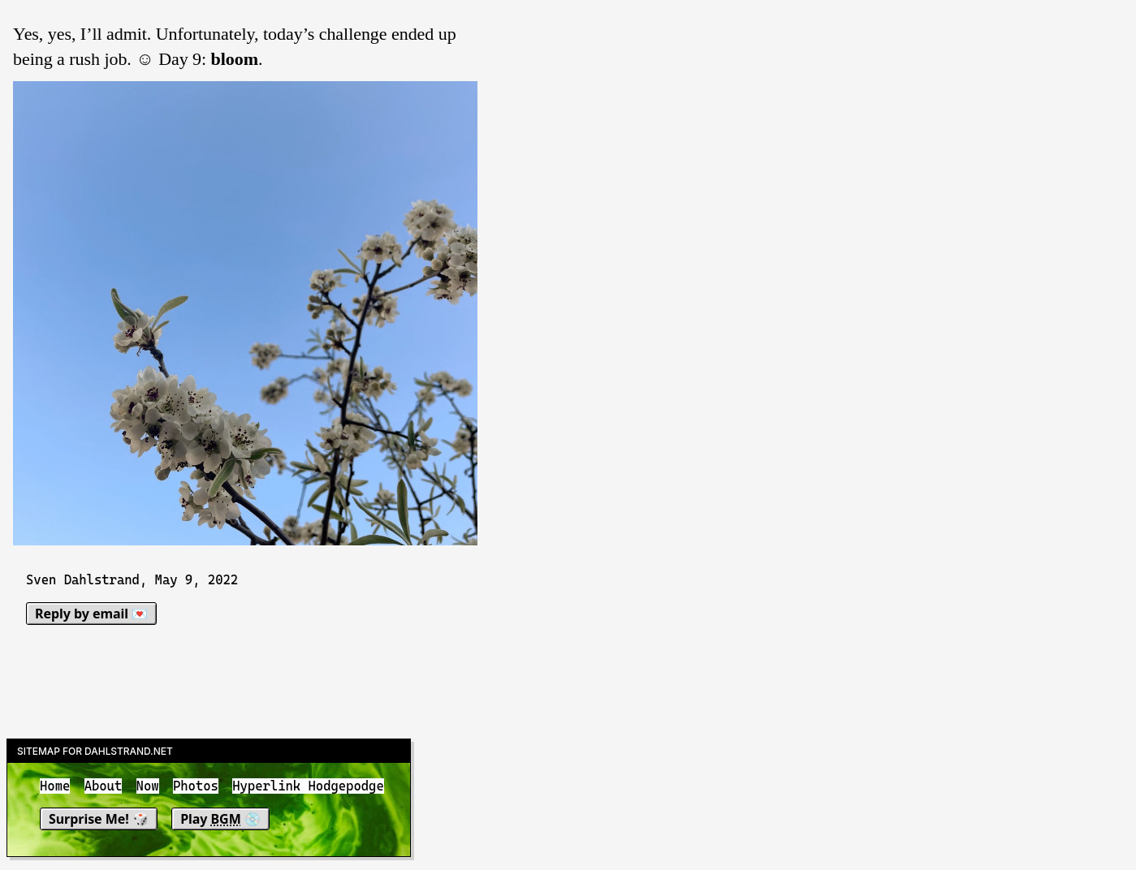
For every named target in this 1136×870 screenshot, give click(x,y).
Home (55, 786)
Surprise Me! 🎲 (99, 819)
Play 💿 (220, 819)
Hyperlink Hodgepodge (308, 786)
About (103, 786)
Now (147, 786)
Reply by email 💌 (91, 613)
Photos (195, 786)
